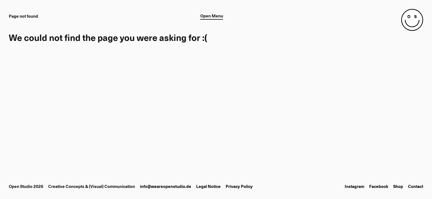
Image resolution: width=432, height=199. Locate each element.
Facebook (378, 187)
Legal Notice (208, 187)
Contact (415, 187)
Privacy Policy (239, 187)
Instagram (354, 187)
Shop (398, 187)
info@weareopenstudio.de (165, 187)
